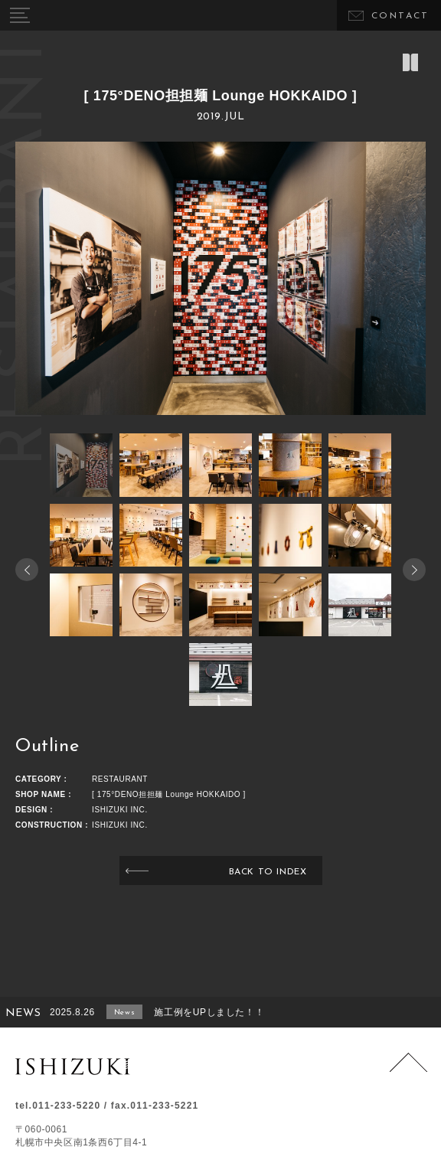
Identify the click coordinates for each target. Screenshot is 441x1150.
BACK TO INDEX (268, 872)
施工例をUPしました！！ (209, 1012)
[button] (414, 569)
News (124, 1012)
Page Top (408, 1071)
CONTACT (400, 16)
